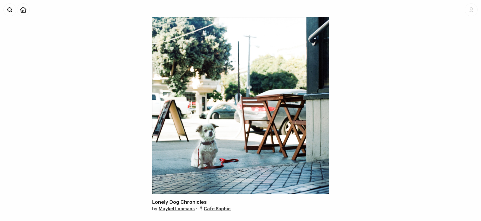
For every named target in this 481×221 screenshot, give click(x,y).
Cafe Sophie (217, 208)
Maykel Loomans (177, 208)
